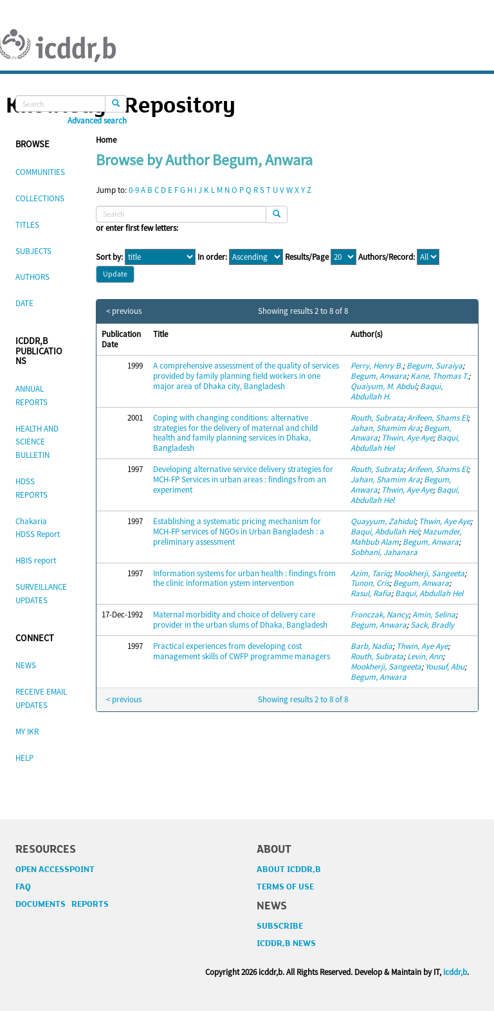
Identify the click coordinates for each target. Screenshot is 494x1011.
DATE (24, 303)
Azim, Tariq (370, 573)
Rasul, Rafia (371, 593)
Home (106, 139)
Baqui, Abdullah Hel (385, 531)
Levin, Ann (425, 656)
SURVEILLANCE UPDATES (41, 593)
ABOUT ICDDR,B (289, 869)
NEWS (25, 665)
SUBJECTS (33, 251)
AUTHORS (32, 276)
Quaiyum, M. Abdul (383, 386)
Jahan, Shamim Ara (385, 428)
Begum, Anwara (379, 375)
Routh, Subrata (377, 417)
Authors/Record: (386, 257)
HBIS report (35, 560)
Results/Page (307, 257)
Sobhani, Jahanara (384, 552)
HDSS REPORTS (31, 488)
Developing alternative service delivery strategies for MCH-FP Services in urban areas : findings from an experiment (243, 479)
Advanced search (97, 121)
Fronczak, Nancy (379, 614)
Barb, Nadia (371, 646)
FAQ (23, 887)
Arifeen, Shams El (437, 417)
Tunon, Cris (370, 583)
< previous (124, 311)
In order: (212, 257)
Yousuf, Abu (444, 666)
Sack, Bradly (432, 624)
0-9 (134, 190)
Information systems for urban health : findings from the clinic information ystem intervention (244, 578)
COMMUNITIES (40, 172)
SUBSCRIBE (280, 926)
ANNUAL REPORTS (31, 395)
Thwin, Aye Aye (407, 437)
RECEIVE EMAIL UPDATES (41, 698)
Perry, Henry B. (377, 365)
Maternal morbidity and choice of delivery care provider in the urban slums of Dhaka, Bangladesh (240, 619)
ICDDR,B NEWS (286, 943)
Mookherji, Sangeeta (429, 573)
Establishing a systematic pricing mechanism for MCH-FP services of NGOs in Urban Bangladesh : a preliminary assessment (238, 531)
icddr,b (455, 972)
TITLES (27, 224)
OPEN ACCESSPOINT (55, 869)
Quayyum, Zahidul (383, 521)
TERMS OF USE (285, 887)
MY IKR (27, 731)
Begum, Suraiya (434, 365)
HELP (24, 757)
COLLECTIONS (39, 198)
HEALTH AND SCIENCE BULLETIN (37, 442)
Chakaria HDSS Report (37, 528)
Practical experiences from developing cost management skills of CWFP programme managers (241, 651)
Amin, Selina (433, 614)
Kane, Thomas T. (439, 375)
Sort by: (109, 257)
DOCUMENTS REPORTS (62, 904)
